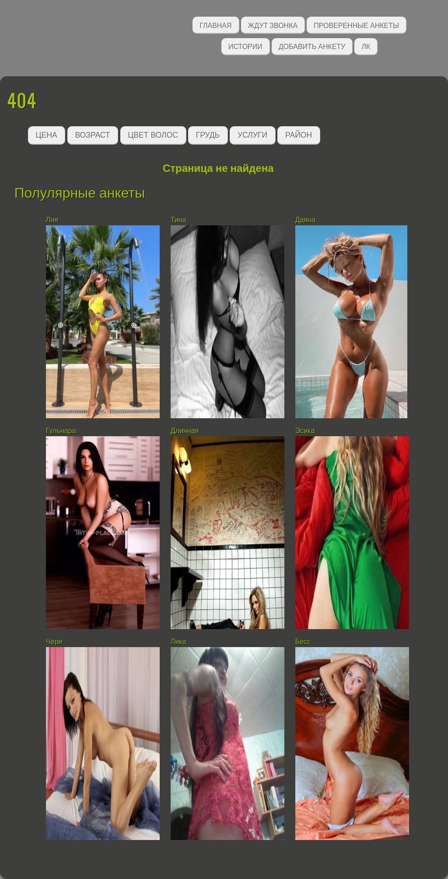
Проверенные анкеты (356, 25)
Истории (245, 46)
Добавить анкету (312, 46)
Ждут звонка (273, 25)
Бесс (303, 641)
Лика (178, 641)
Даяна (305, 220)
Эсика (305, 430)
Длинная (185, 430)
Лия (52, 220)
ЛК (365, 46)
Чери (54, 641)
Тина (178, 220)
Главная (215, 25)
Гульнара (61, 430)
